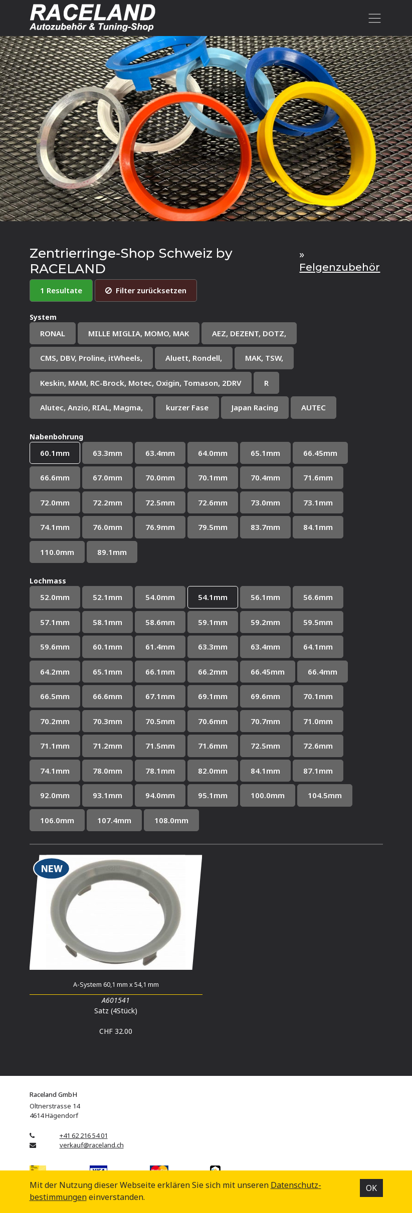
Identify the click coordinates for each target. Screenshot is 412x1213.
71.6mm (318, 477)
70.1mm (213, 477)
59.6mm (55, 647)
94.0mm (160, 795)
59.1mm (213, 622)
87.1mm (318, 771)
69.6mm (265, 696)
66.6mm (55, 477)
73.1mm (318, 502)
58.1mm (107, 622)
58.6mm (160, 622)
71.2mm (107, 746)
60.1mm (55, 453)
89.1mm (112, 552)
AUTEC (313, 407)
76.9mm (160, 527)
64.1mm (318, 647)
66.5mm (55, 696)
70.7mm (265, 721)
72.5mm (160, 502)
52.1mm (107, 597)
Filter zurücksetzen (145, 290)
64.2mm (55, 672)
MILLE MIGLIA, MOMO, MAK (138, 333)
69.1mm (213, 696)
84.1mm (318, 527)
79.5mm (213, 527)
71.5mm (160, 746)
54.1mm (213, 597)
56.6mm (318, 597)
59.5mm (318, 622)
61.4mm (160, 647)
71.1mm (55, 746)
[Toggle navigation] (373, 18)
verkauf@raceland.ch (92, 1144)
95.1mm (213, 795)
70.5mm (160, 721)
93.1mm (107, 795)
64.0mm (213, 453)
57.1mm (55, 622)
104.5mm (325, 795)
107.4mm (114, 820)
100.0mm (268, 795)
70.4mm (265, 477)
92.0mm (55, 795)
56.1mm (265, 597)
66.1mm (160, 672)
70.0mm (160, 477)
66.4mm (322, 672)
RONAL (52, 333)
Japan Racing (255, 407)
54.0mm (160, 597)
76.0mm (107, 527)
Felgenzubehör (339, 267)
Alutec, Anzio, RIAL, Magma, (91, 407)
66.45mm (320, 453)
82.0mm (213, 771)
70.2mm (55, 721)
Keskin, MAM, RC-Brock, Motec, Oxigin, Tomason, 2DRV (140, 383)
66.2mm (213, 672)
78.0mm (107, 771)
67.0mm (107, 477)
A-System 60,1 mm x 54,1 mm (116, 984)
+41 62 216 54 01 (84, 1135)
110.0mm (57, 552)
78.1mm (160, 771)
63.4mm (160, 453)
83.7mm (265, 527)
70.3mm (107, 721)
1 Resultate (61, 290)
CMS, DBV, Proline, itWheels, (91, 358)
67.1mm (160, 696)
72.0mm (55, 502)
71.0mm (318, 721)
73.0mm (265, 502)
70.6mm (213, 721)
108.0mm (171, 820)
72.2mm (107, 502)
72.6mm (213, 502)
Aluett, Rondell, (193, 358)
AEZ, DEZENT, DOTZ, (249, 333)
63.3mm (107, 453)
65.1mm (265, 453)
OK (371, 1187)
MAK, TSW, (264, 358)
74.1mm (55, 527)
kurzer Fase (187, 407)
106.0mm (57, 820)
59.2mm (265, 622)
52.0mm (55, 597)
